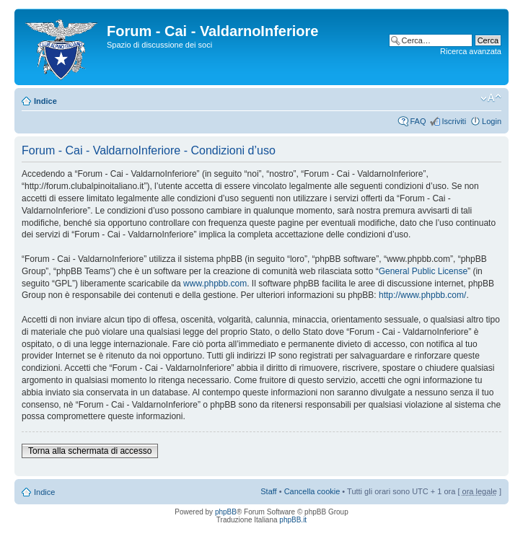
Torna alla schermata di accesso (89, 451)
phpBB (226, 512)
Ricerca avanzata (470, 51)
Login (491, 121)
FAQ (418, 121)
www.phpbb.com (215, 283)
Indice (45, 101)
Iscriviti (453, 121)
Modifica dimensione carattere (490, 98)
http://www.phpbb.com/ (422, 295)
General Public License (423, 271)
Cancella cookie (312, 491)
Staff (268, 491)
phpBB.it (293, 520)
